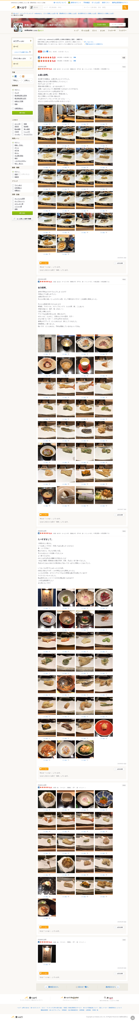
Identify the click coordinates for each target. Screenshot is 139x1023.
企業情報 (88, 1010)
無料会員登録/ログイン (120, 2)
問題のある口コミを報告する (94, 44)
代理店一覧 (95, 1010)
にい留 (45, 51)
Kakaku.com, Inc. (100, 1017)
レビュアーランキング (26, 13)
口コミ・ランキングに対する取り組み (52, 1007)
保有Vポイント (74, 2)
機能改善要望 (44, 1010)
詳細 (75, 57)
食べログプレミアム (55, 1010)
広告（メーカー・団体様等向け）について (110, 1007)
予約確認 (86, 2)
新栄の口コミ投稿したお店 (105, 13)
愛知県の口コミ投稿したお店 (67, 13)
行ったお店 (96, 2)
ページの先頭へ (133, 1018)
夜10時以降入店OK (21, 95)
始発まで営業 (19, 101)
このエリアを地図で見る (21, 52)
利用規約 (64, 1010)
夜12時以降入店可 (20, 98)
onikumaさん (38, 13)
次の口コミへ (111, 987)
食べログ (19, 7)
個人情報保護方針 (73, 1010)
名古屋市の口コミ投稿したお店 (87, 13)
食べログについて (60, 2)
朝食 (16, 104)
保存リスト (106, 2)
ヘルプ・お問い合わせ (23, 1007)
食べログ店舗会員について (90, 1007)
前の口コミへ (53, 987)
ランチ (17, 93)
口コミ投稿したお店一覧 (51, 13)
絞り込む (22, 113)
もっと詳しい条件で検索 (24, 219)
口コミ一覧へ (83, 987)
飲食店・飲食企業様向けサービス (73, 1007)
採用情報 (81, 1010)
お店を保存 (120, 263)
